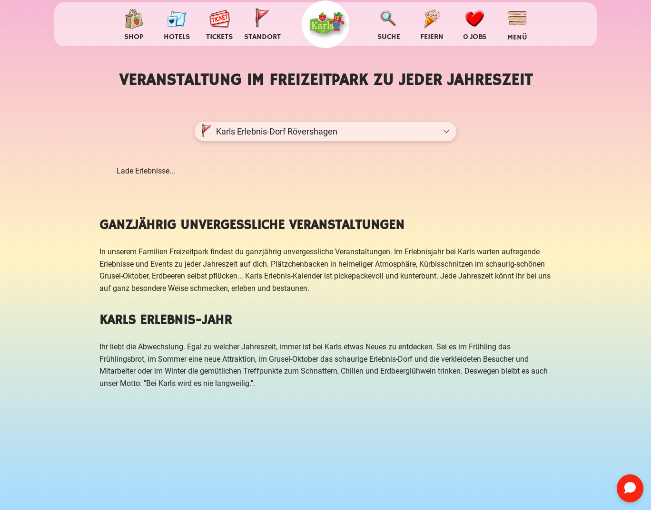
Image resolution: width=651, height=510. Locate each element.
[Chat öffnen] (630, 488)
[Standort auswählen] (262, 24)
